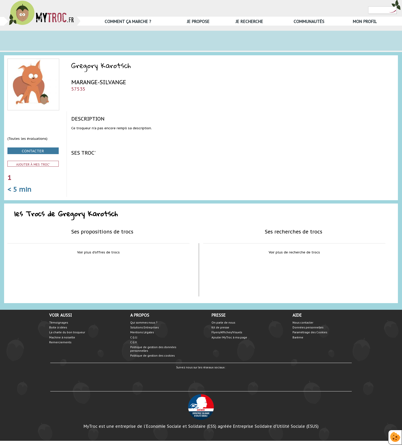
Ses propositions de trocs (102, 231)
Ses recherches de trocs (293, 231)
